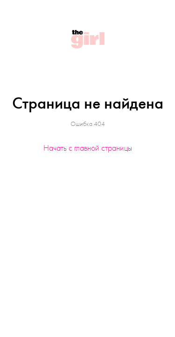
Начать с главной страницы (87, 147)
